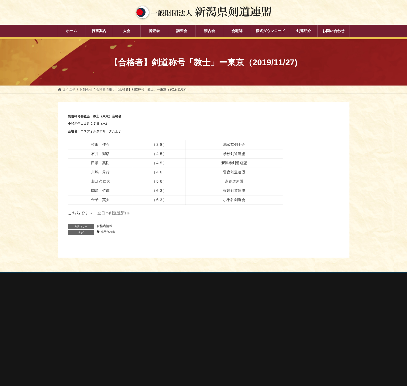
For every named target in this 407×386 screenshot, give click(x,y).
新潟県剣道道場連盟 (276, 331)
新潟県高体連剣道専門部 (279, 345)
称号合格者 (109, 232)
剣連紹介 (167, 363)
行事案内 (167, 308)
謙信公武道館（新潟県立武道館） (286, 352)
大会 (164, 317)
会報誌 (165, 354)
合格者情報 (104, 226)
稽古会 (165, 345)
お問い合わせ (108, 278)
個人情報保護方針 (75, 278)
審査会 (165, 326)
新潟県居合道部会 (274, 338)
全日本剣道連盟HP (114, 213)
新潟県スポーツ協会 (276, 324)
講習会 (165, 335)
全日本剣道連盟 (273, 317)
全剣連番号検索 (273, 310)
